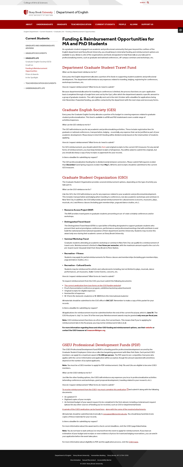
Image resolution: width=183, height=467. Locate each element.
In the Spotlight (32, 77)
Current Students (105, 24)
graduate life (32, 58)
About (29, 24)
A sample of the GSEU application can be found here (83, 409)
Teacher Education (81, 24)
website (149, 327)
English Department (31, 32)
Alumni (133, 24)
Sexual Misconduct (89, 460)
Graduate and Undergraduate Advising (40, 46)
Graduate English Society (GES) (38, 62)
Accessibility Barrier (104, 460)
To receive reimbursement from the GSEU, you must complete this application (94, 389)
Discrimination (75, 460)
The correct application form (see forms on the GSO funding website (92, 285)
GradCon (29, 65)
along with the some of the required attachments (126, 409)
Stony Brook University (94, 464)
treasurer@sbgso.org (96, 330)
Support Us (147, 24)
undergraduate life (35, 88)
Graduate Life (59, 32)
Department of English (72, 12)
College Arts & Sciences (36, 2)
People (122, 24)
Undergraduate (44, 24)
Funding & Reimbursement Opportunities (80, 32)
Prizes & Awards (32, 74)
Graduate (62, 24)
